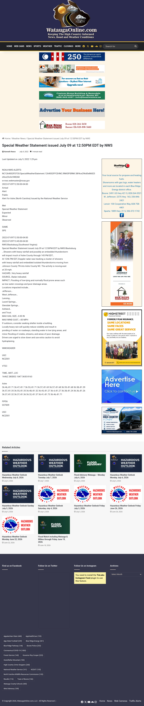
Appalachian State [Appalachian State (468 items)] (13, 636)
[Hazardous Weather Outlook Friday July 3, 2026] (90, 494)
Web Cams (19, 46)
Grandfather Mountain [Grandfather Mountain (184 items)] (14, 660)
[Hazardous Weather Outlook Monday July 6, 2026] (126, 463)
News (29, 46)
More (78, 46)
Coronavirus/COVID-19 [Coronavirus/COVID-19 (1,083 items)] (15, 651)
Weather (47, 46)
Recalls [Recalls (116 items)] (9, 679)
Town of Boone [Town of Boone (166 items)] (25, 679)
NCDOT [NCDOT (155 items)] (36, 670)
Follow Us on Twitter (47, 566)
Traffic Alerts (135, 701)
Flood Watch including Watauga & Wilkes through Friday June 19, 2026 (53, 539)
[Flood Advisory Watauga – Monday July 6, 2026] (90, 463)
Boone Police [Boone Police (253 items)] (34, 646)
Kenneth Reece (10, 152)
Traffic (58, 46)
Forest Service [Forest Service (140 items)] (11, 655)
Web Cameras (120, 701)
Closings (68, 46)
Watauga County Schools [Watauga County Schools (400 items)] (15, 684)
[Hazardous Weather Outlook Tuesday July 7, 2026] (54, 463)
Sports (37, 46)
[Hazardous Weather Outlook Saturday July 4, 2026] (54, 494)
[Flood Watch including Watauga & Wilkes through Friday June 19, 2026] (54, 525)
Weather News (19, 138)
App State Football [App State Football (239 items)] (13, 641)
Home (9, 46)
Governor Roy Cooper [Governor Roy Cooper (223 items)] (33, 655)
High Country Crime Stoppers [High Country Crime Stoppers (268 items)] (17, 665)
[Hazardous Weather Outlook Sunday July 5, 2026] (18, 494)
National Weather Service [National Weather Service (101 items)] (15, 670)
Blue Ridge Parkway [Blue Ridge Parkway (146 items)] (13, 646)
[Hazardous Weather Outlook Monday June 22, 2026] (18, 525)
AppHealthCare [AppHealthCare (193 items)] (33, 636)
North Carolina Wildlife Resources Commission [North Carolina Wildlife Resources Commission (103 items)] (23, 674)
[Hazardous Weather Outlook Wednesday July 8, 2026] (18, 463)
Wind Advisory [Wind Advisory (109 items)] (11, 689)
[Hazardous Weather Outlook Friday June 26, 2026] (126, 494)
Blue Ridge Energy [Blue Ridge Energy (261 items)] (35, 641)
